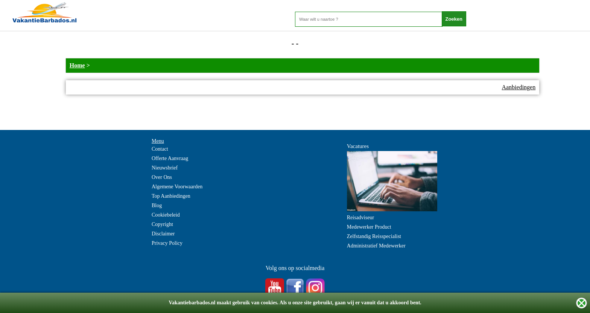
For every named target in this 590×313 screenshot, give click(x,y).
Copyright (162, 224)
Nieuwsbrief (165, 168)
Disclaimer (163, 234)
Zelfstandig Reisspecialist (374, 236)
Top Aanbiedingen (171, 196)
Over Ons (162, 177)
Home (77, 65)
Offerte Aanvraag (170, 158)
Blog (157, 205)
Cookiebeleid (166, 215)
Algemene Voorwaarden (177, 186)
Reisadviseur (360, 217)
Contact (160, 149)
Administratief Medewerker (376, 246)
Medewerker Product (369, 227)
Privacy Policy (167, 243)
